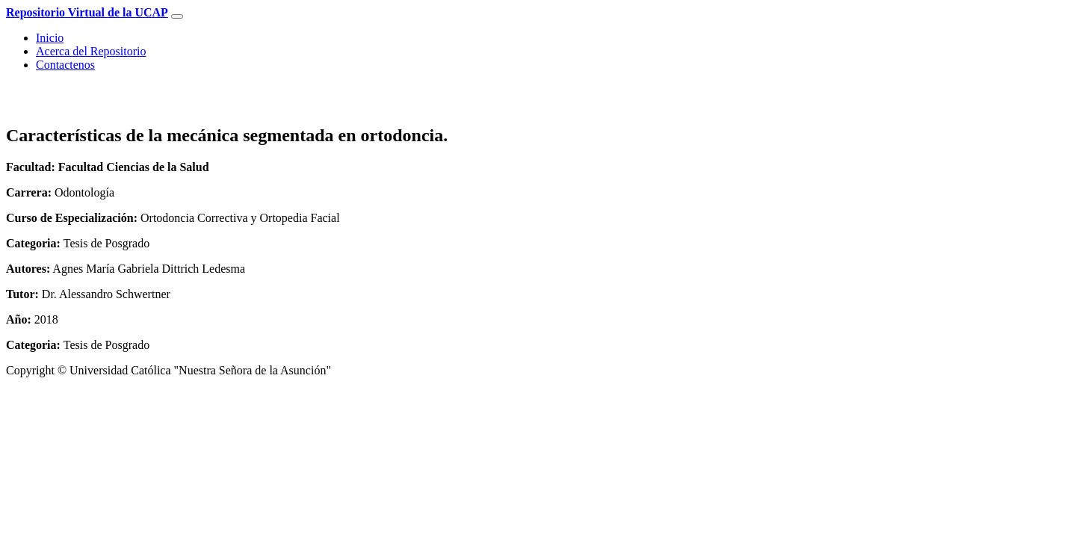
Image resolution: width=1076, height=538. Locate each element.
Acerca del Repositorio (91, 51)
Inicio (50, 37)
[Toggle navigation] (177, 16)
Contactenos (65, 64)
